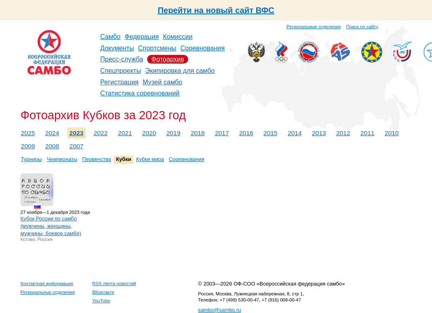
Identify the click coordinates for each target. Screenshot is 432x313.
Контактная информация (46, 283)
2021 (125, 132)
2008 (52, 146)
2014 (295, 132)
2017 (222, 132)
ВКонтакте (103, 292)
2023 (76, 132)
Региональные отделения (313, 26)
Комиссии (178, 36)
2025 (28, 132)
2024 (52, 132)
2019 (173, 132)
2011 (367, 132)
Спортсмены (157, 48)
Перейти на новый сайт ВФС (216, 10)
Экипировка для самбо (180, 70)
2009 (28, 146)
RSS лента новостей (114, 283)
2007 (76, 146)
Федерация (142, 36)
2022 (101, 132)
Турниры (31, 159)
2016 (246, 132)
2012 (343, 132)
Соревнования (202, 48)
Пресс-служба (121, 59)
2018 (198, 132)
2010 (392, 132)
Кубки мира (150, 159)
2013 (319, 132)
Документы (117, 48)
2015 (270, 132)
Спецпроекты (120, 70)
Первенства (96, 159)
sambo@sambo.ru (219, 310)
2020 (149, 132)
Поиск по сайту (362, 26)
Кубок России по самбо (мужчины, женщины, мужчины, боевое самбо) (50, 225)
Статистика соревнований (140, 93)
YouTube (101, 300)
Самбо (110, 36)
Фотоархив (167, 59)
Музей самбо (162, 82)
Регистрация (119, 82)
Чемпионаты (62, 159)
